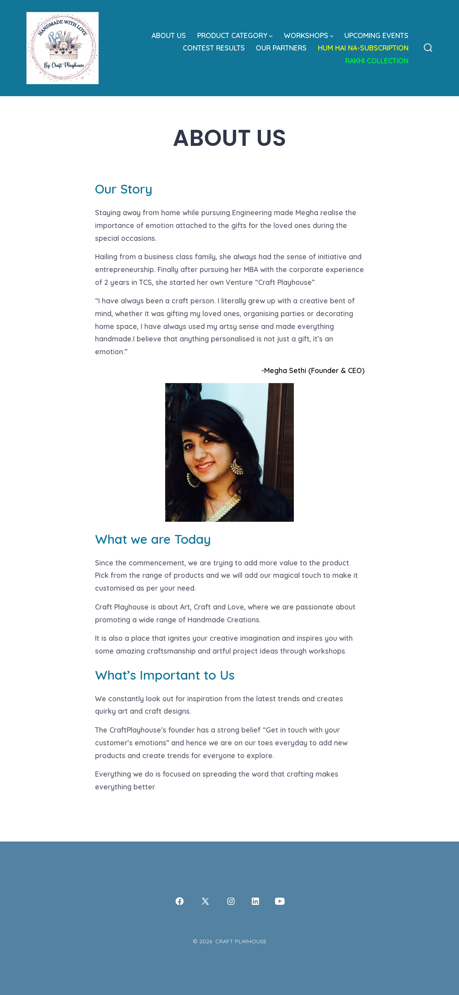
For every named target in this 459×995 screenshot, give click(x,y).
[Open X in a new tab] (205, 901)
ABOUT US (169, 35)
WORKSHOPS (309, 35)
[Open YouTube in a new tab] (280, 901)
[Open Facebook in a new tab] (179, 901)
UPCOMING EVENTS (376, 35)
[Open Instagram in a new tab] (231, 901)
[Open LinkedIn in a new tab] (255, 901)
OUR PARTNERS (281, 47)
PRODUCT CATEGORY (235, 35)
